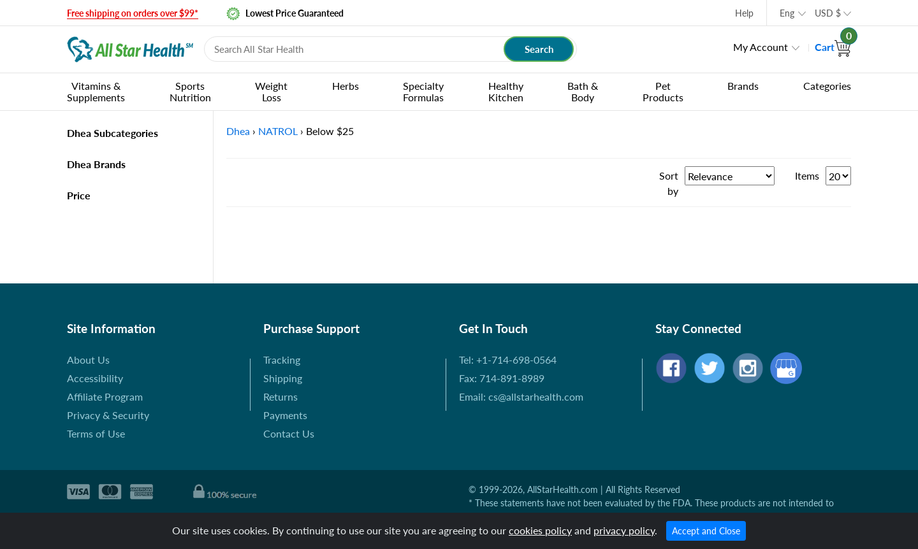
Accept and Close (706, 530)
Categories (827, 86)
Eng (787, 13)
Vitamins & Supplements (96, 91)
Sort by (668, 183)
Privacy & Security (108, 415)
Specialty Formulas (423, 91)
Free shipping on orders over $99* (132, 13)
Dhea (238, 131)
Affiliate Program (105, 396)
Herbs (345, 86)
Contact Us (288, 433)
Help (744, 13)
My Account (760, 47)
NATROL (278, 131)
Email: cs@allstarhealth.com (521, 396)
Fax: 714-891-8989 (501, 378)
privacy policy (624, 530)
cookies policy (540, 530)
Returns (280, 396)
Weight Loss (271, 91)
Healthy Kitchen (505, 91)
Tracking (281, 359)
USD (828, 13)
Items (807, 175)
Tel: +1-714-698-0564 (508, 359)
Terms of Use (96, 433)
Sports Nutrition (190, 91)
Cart (833, 47)
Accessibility (95, 378)
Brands (743, 86)
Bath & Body (582, 91)
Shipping (282, 378)
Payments (285, 415)
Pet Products (663, 91)
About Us (88, 359)
